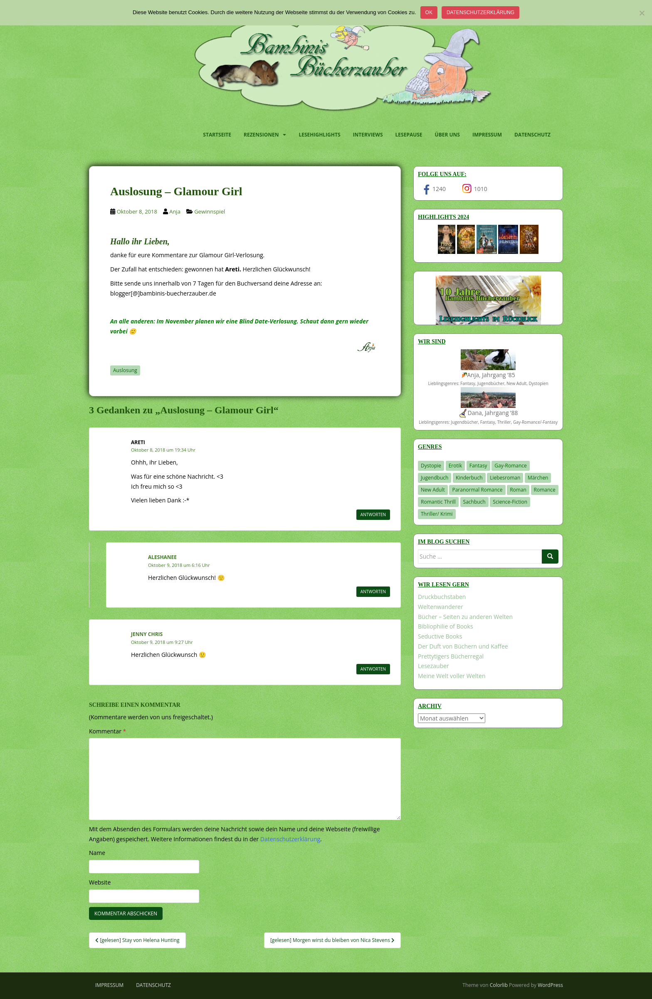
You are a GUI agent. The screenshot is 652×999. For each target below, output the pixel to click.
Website (100, 882)
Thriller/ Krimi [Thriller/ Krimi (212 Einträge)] (437, 513)
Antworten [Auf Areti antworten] (373, 514)
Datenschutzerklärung (480, 12)
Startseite (217, 134)
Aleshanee (162, 557)
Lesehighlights (319, 134)
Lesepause (408, 134)
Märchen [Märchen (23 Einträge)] (538, 477)
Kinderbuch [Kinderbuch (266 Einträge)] (469, 477)
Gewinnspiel (209, 211)
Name (97, 853)
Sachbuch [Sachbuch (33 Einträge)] (474, 501)
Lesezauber (433, 666)
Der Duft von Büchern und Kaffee (463, 646)
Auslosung (125, 370)
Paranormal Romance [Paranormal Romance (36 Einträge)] (477, 489)
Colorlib (499, 985)
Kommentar (107, 731)
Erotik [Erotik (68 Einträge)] (455, 465)
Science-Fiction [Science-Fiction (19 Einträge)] (510, 501)
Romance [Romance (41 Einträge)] (545, 489)
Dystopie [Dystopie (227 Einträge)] (431, 465)
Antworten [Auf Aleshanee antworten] (373, 591)
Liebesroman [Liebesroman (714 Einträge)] (505, 477)
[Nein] (641, 13)
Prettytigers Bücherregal (451, 656)
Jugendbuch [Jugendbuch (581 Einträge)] (434, 477)
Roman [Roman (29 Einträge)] (518, 489)
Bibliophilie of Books (445, 626)
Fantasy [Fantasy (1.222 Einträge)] (478, 465)
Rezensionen (261, 134)
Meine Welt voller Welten (451, 676)
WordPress (550, 985)
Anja (174, 211)
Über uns (447, 134)
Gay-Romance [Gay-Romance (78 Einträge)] (510, 465)
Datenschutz (532, 134)
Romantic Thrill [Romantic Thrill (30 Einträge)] (438, 501)
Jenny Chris (147, 634)
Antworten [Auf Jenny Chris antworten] (373, 669)
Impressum (487, 134)
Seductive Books (440, 636)
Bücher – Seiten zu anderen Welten (465, 617)
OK (428, 12)
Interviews (368, 134)
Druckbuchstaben (442, 597)
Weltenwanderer (440, 607)
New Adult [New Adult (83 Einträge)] (433, 489)
